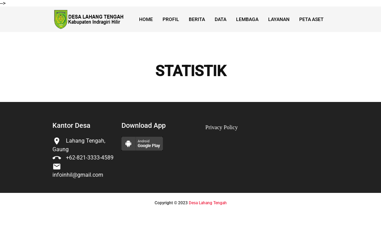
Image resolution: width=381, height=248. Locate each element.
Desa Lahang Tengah (208, 202)
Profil (171, 19)
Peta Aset (311, 19)
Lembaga (247, 19)
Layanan (279, 19)
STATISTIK (190, 71)
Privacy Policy (221, 127)
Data (220, 19)
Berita (197, 19)
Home (146, 19)
